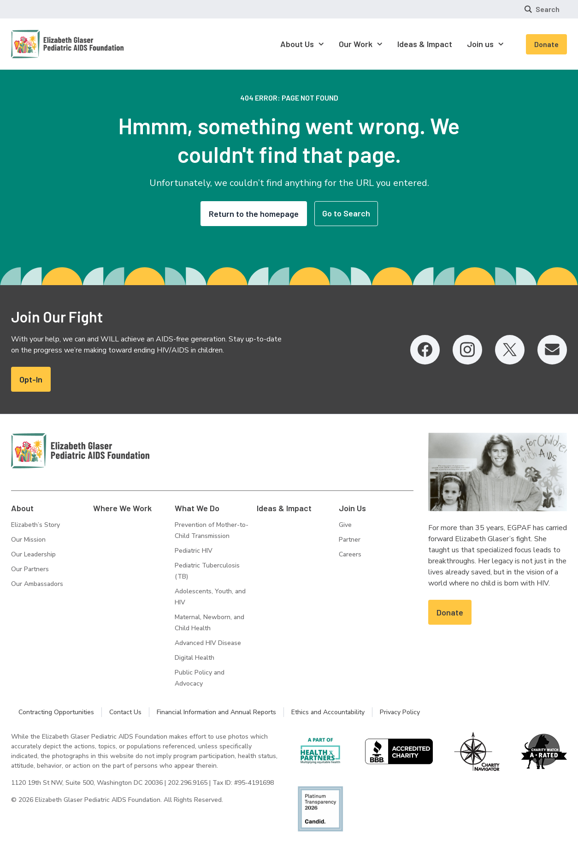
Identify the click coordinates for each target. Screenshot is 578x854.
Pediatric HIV (193, 550)
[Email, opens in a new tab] (552, 349)
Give (345, 524)
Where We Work (122, 508)
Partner (349, 539)
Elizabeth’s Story (35, 524)
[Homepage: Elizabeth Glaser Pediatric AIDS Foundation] (43, 44)
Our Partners (30, 569)
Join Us (352, 508)
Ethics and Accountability (328, 712)
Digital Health (194, 657)
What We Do (197, 508)
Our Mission (28, 539)
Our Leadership (33, 554)
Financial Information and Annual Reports (216, 712)
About (22, 508)
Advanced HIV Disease (208, 643)
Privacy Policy (400, 712)
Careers (350, 554)
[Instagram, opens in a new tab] (467, 349)
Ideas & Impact (284, 508)
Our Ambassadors (37, 583)
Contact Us (125, 712)
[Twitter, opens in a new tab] (510, 349)
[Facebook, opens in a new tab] (425, 349)
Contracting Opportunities (56, 712)
